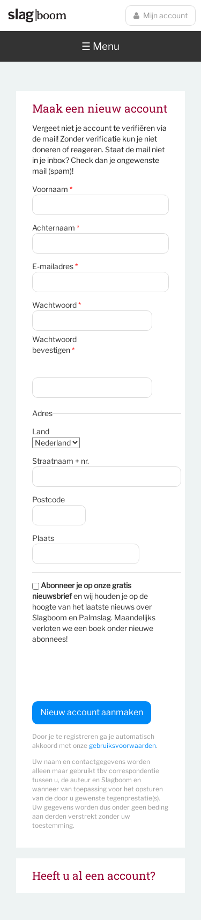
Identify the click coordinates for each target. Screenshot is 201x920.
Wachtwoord (56, 304)
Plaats (43, 538)
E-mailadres (55, 266)
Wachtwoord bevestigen (54, 344)
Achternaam (55, 227)
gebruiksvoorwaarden (122, 745)
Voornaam (52, 189)
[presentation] (113, 673)
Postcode (48, 499)
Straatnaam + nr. (60, 460)
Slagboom (37, 16)
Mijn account (160, 15)
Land (40, 431)
